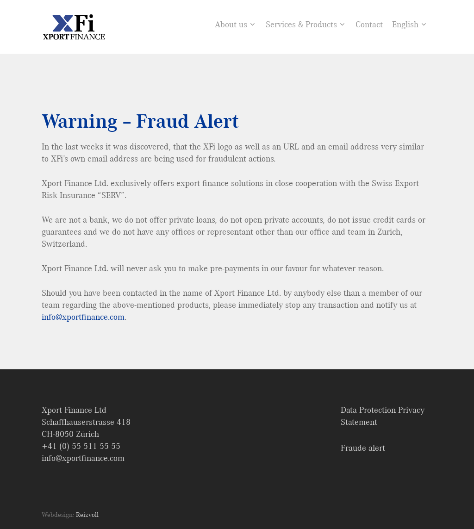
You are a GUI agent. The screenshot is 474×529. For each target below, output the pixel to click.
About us (235, 24)
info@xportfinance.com (83, 317)
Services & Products (305, 24)
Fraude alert (363, 448)
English (409, 24)
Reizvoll (87, 514)
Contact (369, 24)
